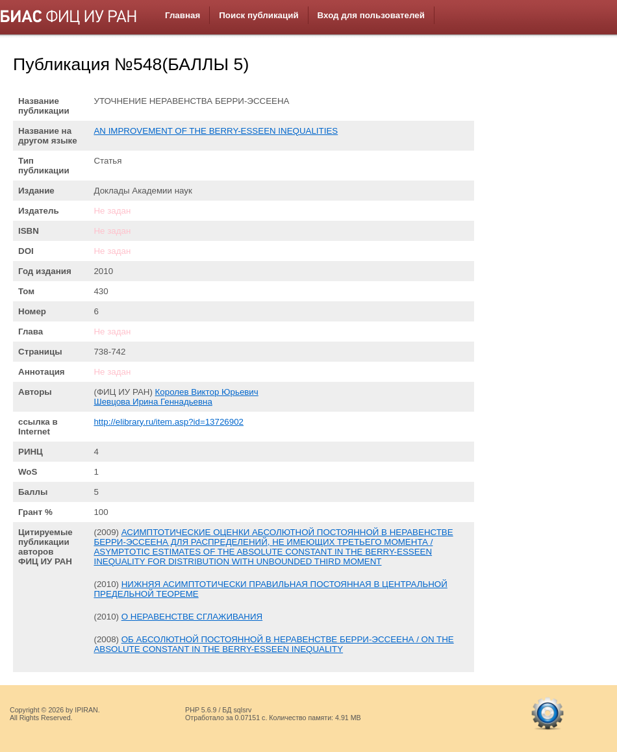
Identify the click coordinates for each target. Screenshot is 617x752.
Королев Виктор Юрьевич (206, 392)
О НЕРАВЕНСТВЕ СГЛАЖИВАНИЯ (191, 616)
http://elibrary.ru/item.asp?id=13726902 (169, 422)
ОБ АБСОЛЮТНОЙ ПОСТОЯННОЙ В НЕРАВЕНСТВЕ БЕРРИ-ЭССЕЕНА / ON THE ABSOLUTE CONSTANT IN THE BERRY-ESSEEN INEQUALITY (273, 644)
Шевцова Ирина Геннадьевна (153, 402)
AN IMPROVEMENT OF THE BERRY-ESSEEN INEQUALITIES (216, 131)
